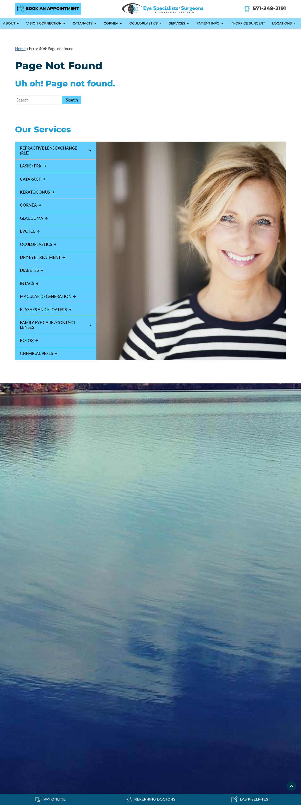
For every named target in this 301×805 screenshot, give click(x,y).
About (9, 23)
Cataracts (83, 23)
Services (177, 23)
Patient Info (208, 23)
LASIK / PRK (33, 165)
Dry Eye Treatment (43, 257)
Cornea (111, 23)
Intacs (29, 283)
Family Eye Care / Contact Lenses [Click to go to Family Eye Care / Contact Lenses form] (55, 325)
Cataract (33, 179)
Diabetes (32, 270)
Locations (282, 23)
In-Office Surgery (248, 23)
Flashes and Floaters (46, 309)
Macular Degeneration (48, 296)
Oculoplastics (143, 23)
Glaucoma (34, 218)
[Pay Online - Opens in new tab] (50, 799)
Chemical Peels (39, 353)
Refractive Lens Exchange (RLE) (55, 150)
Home (20, 48)
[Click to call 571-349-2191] (264, 8)
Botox (29, 340)
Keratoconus (37, 192)
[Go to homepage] (162, 8)
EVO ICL (30, 231)
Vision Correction (44, 23)
